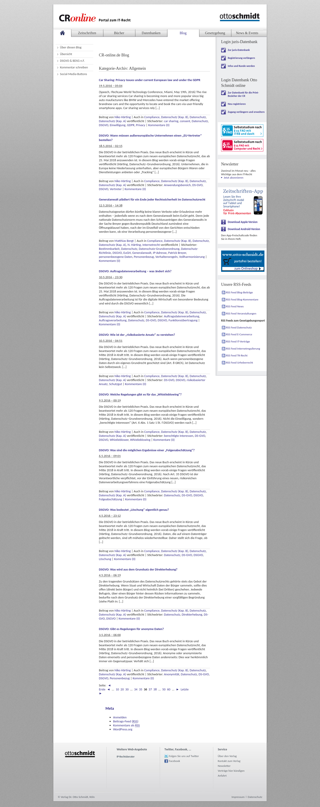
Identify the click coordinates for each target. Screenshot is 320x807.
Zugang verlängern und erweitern (246, 111)
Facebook (174, 761)
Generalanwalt (141, 253)
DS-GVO (197, 185)
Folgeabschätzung (110, 499)
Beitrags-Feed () (125, 721)
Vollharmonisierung (192, 257)
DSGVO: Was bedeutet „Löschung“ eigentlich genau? (134, 510)
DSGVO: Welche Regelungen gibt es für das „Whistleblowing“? (140, 394)
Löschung (105, 559)
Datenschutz (198, 117)
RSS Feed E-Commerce (239, 334)
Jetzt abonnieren (233, 177)
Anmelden (120, 717)
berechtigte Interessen (178, 436)
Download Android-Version (244, 229)
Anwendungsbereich (177, 185)
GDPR (130, 125)
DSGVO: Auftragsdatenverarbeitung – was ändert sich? (135, 271)
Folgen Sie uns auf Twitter (184, 756)
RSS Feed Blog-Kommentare (242, 299)
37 (150, 689)
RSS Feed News (235, 306)
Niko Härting (122, 117)
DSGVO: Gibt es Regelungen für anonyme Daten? (131, 629)
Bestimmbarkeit (109, 249)
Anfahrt (222, 775)
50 (164, 689)
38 (155, 689)
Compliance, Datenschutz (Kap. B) (166, 117)
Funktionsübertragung (182, 320)
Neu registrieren (237, 103)
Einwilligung (118, 125)
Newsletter (224, 765)
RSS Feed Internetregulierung (243, 348)
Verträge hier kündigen (231, 770)
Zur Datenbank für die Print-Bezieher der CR (243, 94)
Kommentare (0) (159, 125)
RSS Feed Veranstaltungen (241, 313)
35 (140, 689)
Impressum (238, 797)
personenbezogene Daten (115, 257)
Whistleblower (119, 440)
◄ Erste (105, 687)
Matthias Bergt (124, 241)
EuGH (127, 253)
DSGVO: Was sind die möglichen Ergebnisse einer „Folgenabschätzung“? (147, 450)
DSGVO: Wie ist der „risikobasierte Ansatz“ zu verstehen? (137, 335)
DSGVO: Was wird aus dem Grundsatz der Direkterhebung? (138, 569)
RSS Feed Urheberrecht (239, 362)
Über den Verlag (227, 756)
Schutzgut (115, 384)
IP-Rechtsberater (126, 756)
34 (136, 689)
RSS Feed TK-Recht (237, 355)
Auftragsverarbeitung (113, 320)
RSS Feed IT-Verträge (238, 341)
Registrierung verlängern (241, 58)
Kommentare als (126, 725)
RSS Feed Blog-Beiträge (239, 292)
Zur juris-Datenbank (239, 50)
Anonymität (171, 674)
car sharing (171, 121)
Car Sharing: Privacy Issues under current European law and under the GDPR (149, 80)
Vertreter (116, 189)
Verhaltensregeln (166, 257)
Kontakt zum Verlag (229, 761)
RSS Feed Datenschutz (239, 327)
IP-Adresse (160, 253)
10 (117, 689)
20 (122, 689)
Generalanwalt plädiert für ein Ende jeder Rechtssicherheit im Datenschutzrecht (152, 199)
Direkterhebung (192, 614)
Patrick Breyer (177, 253)
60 (168, 689)
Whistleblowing (140, 440)
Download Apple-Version (243, 222)
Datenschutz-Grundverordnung (159, 249)
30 (127, 689)
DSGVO (103, 125)
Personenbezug (144, 257)
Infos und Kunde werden (241, 66)
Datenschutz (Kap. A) (112, 121)
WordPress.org (122, 729)
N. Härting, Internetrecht (144, 245)
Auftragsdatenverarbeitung (181, 316)
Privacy (140, 125)
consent (185, 121)
